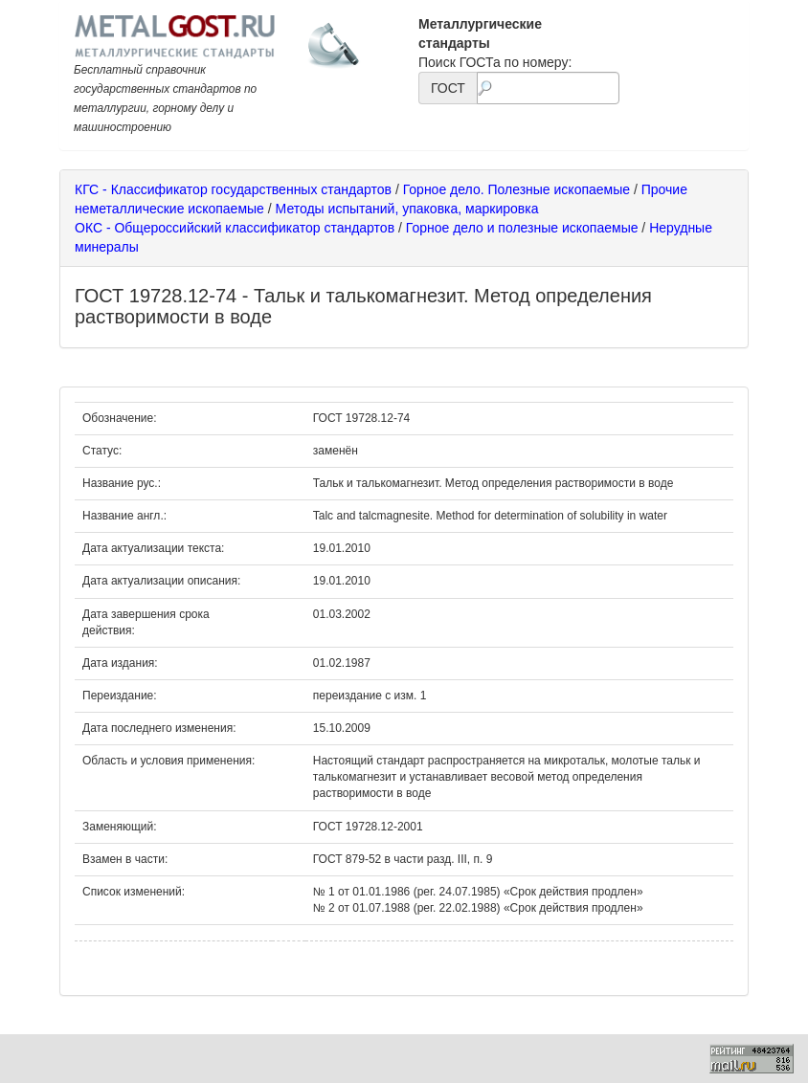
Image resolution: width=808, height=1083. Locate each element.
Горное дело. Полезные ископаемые (516, 189)
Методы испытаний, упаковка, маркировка (407, 208)
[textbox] (548, 88)
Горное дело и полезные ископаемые (522, 227)
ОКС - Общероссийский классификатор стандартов (234, 227)
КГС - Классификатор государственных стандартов (233, 189)
